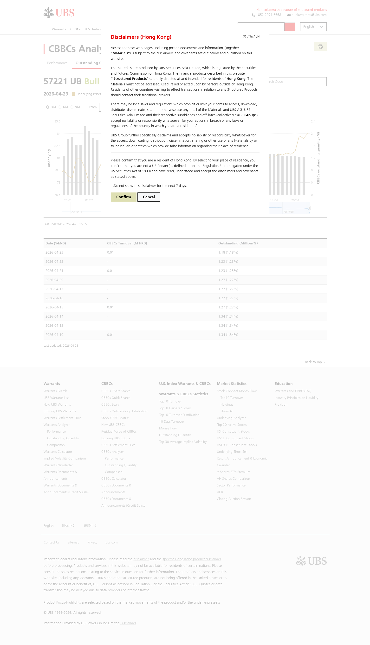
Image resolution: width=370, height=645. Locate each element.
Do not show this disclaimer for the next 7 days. (149, 186)
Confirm (123, 197)
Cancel (149, 197)
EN (258, 36)
